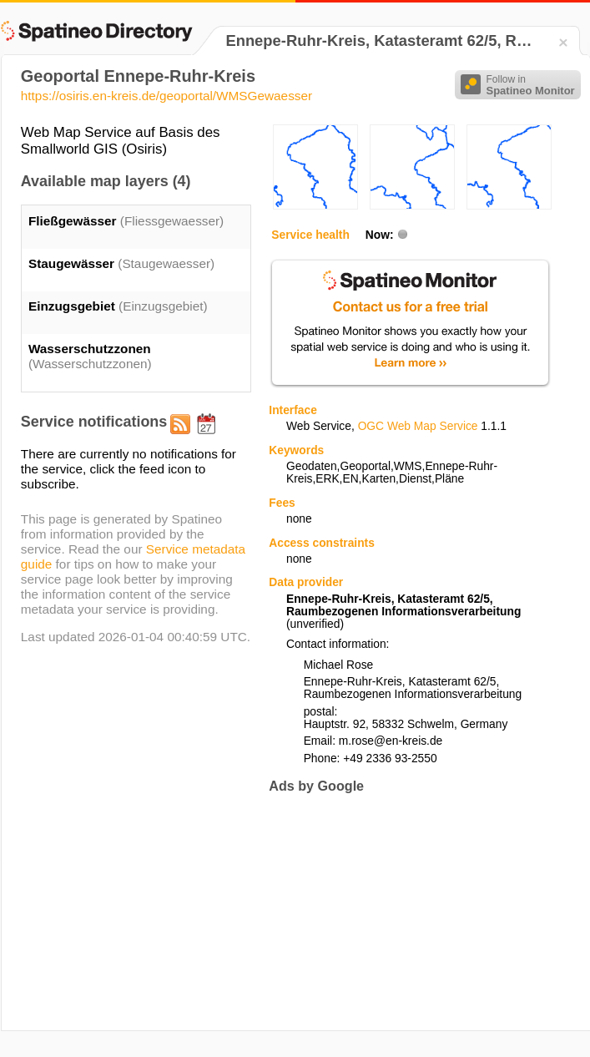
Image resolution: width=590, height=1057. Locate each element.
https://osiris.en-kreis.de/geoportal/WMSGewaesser (166, 96)
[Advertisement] (379, 911)
